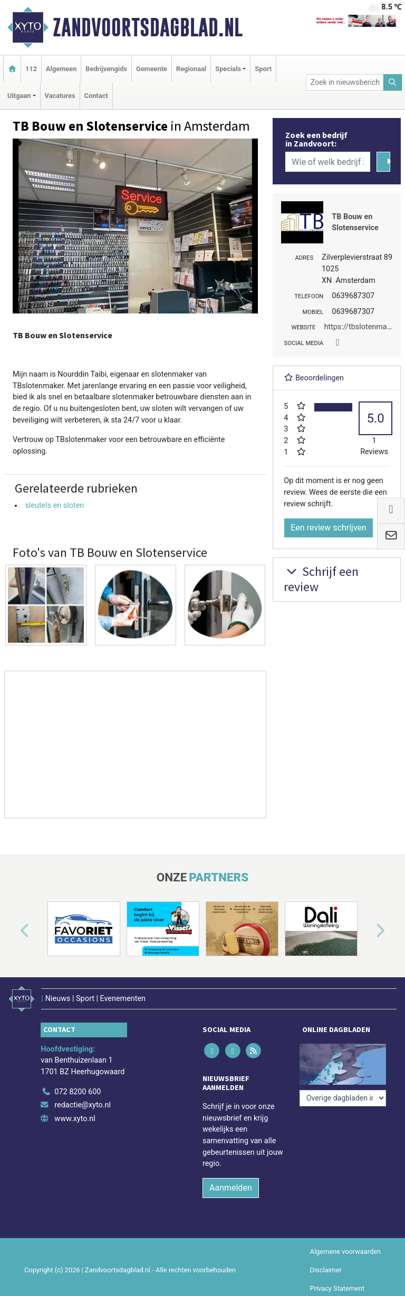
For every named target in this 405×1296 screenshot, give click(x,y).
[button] (12, 931)
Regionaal (191, 69)
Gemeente (151, 69)
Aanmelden (230, 1188)
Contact (96, 96)
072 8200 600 (77, 1091)
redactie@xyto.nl (82, 1105)
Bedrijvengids (106, 69)
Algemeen (61, 69)
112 (31, 69)
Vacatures (60, 96)
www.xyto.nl (74, 1118)
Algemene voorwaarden (345, 1251)
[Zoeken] (392, 82)
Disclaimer (326, 1270)
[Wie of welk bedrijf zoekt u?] (327, 162)
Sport (263, 69)
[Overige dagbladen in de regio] (343, 1098)
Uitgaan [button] (19, 96)
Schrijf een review (321, 579)
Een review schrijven (329, 528)
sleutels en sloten (54, 505)
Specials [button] (228, 69)
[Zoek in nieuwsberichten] (345, 82)
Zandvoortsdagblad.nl (148, 27)
